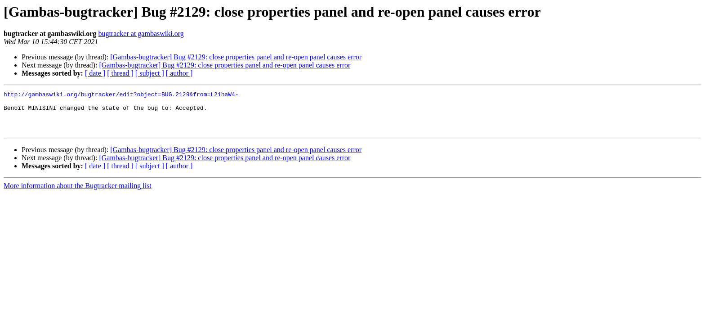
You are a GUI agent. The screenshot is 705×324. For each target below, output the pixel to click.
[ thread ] (120, 73)
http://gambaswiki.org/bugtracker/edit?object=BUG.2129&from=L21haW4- (121, 95)
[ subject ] (149, 73)
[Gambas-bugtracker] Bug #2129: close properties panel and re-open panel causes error (235, 57)
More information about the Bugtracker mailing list (78, 194)
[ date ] (95, 73)
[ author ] (179, 73)
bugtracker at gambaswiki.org (140, 33)
